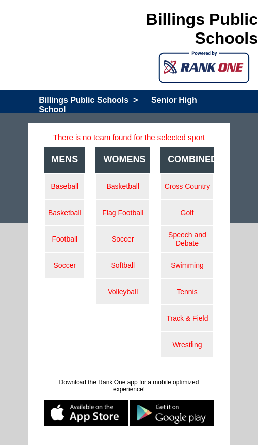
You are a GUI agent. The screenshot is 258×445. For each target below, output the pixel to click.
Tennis (187, 292)
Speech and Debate (187, 239)
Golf (187, 213)
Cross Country (187, 186)
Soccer (65, 265)
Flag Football (122, 213)
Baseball (64, 186)
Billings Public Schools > (88, 100)
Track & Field (187, 318)
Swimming (187, 265)
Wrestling (187, 344)
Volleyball (123, 292)
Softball (123, 265)
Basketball (64, 213)
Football (64, 239)
